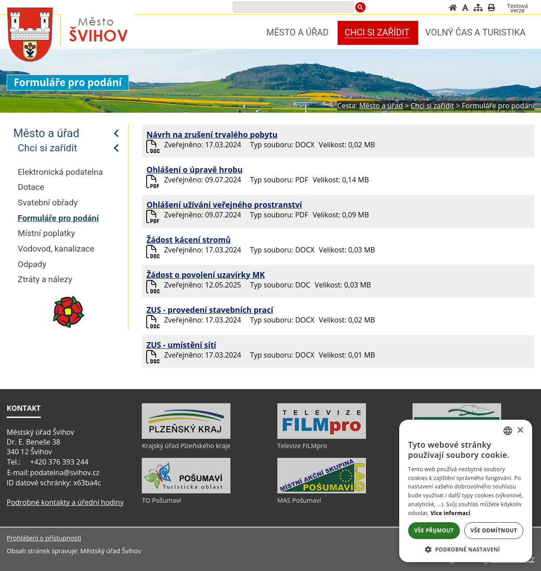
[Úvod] (453, 7)
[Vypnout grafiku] (465, 7)
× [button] (520, 430)
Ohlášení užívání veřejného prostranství (224, 204)
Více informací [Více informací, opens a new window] (451, 513)
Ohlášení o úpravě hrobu (194, 169)
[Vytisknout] (491, 7)
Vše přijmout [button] (434, 530)
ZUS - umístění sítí (181, 344)
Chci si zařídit (47, 148)
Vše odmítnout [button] (494, 530)
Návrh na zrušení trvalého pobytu (211, 134)
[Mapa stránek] (478, 7)
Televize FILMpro (302, 445)
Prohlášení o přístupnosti (44, 538)
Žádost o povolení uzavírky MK (205, 274)
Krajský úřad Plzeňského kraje (186, 445)
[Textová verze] (517, 8)
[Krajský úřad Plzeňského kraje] (186, 436)
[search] (293, 8)
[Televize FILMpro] (321, 436)
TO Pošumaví (161, 500)
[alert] (465, 491)
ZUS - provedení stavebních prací (209, 309)
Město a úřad (46, 133)
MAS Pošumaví (299, 500)
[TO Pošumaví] (186, 491)
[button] (465, 549)
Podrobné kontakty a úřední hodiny (65, 502)
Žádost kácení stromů (188, 239)
